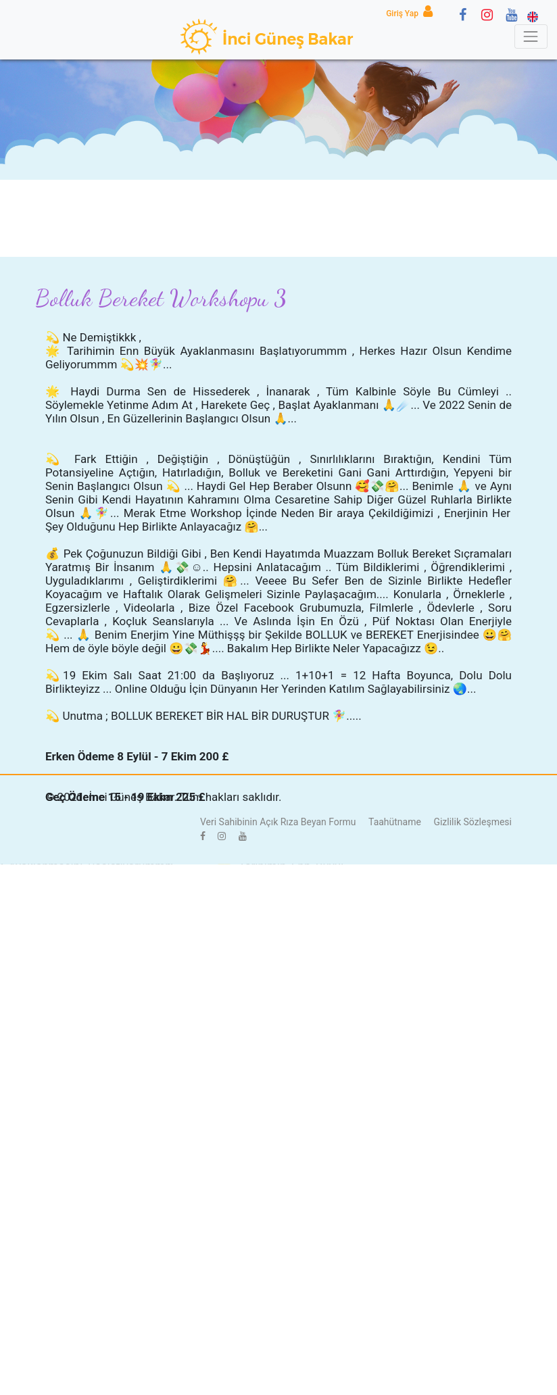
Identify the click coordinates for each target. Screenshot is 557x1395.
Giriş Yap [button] (411, 13)
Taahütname (394, 821)
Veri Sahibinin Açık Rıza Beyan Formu (278, 821)
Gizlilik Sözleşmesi (472, 821)
